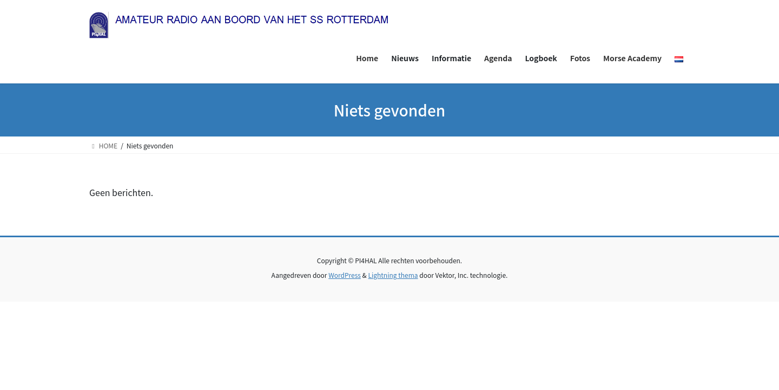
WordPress (344, 275)
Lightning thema (393, 275)
